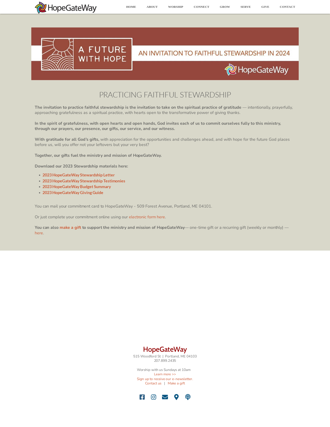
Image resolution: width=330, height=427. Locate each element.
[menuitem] (131, 7)
